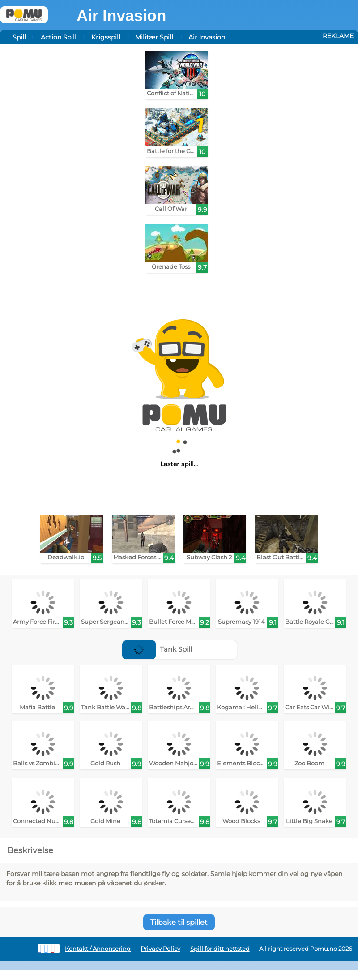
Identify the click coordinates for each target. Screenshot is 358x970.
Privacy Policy (160, 948)
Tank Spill (157, 649)
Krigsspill (105, 37)
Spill (19, 37)
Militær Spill (154, 37)
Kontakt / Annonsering (98, 948)
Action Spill (59, 37)
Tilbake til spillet (179, 922)
